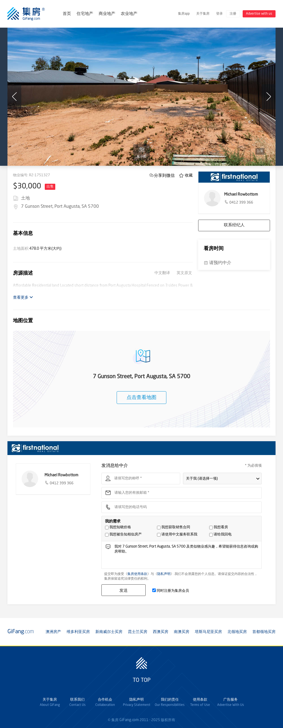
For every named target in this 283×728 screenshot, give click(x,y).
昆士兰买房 (137, 632)
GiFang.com (129, 720)
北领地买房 (237, 632)
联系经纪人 (234, 225)
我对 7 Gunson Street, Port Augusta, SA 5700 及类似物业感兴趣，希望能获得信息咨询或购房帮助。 (186, 556)
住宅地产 (85, 14)
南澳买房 (181, 632)
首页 (67, 14)
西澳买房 (160, 632)
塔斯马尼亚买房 (208, 632)
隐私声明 (164, 574)
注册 (233, 13)
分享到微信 (164, 175)
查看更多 (23, 297)
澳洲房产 (53, 632)
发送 (123, 590)
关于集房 (202, 13)
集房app (184, 13)
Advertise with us (259, 13)
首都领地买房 (264, 632)
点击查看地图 (141, 397)
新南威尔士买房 (108, 632)
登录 (219, 13)
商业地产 (107, 14)
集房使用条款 (137, 574)
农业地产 (129, 14)
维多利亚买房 (78, 632)
